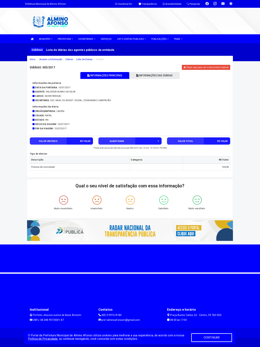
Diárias (69, 59)
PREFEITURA (65, 39)
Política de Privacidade (43, 339)
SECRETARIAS (86, 39)
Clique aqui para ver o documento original (206, 67)
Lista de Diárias (84, 59)
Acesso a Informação (50, 59)
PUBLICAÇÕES (160, 39)
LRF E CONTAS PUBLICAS (131, 39)
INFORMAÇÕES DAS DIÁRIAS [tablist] (155, 75)
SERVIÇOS (106, 39)
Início (33, 59)
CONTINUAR (212, 337)
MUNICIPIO (45, 39)
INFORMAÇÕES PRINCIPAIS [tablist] (104, 75)
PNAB (178, 39)
